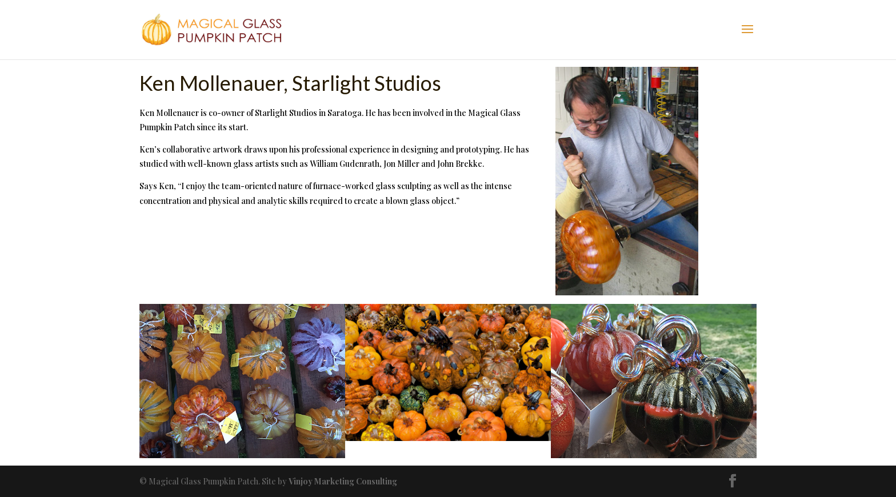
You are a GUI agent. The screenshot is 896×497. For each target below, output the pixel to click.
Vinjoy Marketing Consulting (343, 481)
